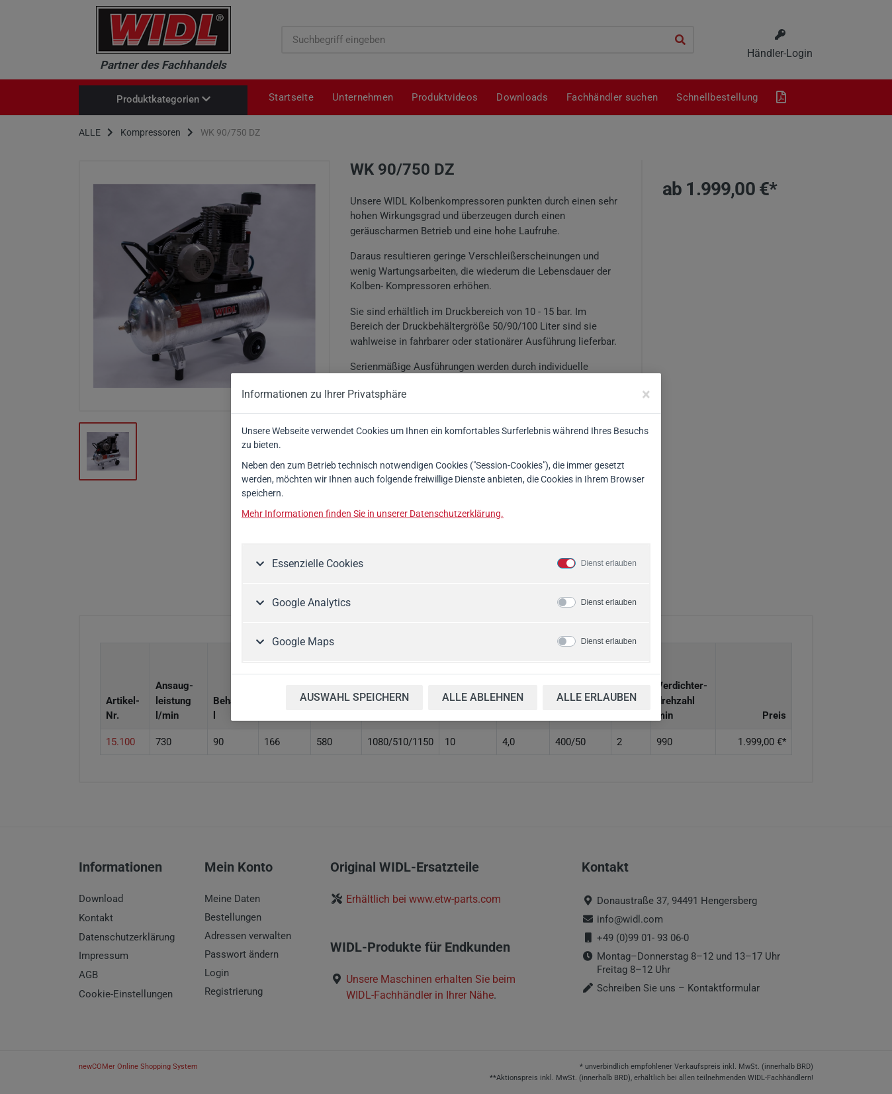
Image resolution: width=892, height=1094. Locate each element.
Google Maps (301, 641)
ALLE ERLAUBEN (597, 697)
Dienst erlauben (609, 563)
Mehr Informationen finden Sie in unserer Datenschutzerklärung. (373, 513)
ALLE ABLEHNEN (482, 697)
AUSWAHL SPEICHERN (354, 697)
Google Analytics (310, 602)
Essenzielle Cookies (316, 563)
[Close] (646, 394)
